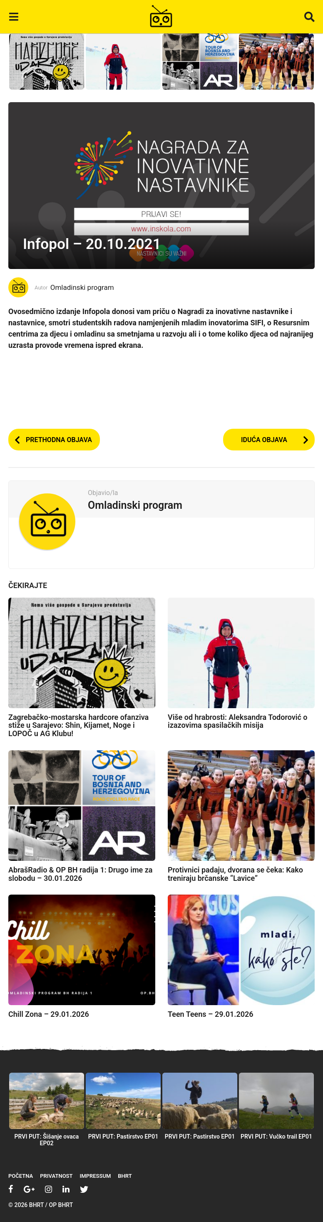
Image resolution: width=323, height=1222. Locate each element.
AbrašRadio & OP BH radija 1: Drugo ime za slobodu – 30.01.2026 (80, 874)
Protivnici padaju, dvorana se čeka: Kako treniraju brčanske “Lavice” (235, 874)
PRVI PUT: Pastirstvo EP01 (123, 1136)
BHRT (125, 1176)
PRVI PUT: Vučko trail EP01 (276, 1136)
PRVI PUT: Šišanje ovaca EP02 (47, 1140)
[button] (13, 16)
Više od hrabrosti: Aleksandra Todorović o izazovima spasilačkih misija (237, 721)
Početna (20, 1176)
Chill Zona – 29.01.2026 (48, 1014)
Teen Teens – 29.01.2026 (210, 1014)
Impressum (95, 1176)
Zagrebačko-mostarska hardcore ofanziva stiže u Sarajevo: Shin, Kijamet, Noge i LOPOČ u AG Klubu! (78, 725)
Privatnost (56, 1176)
